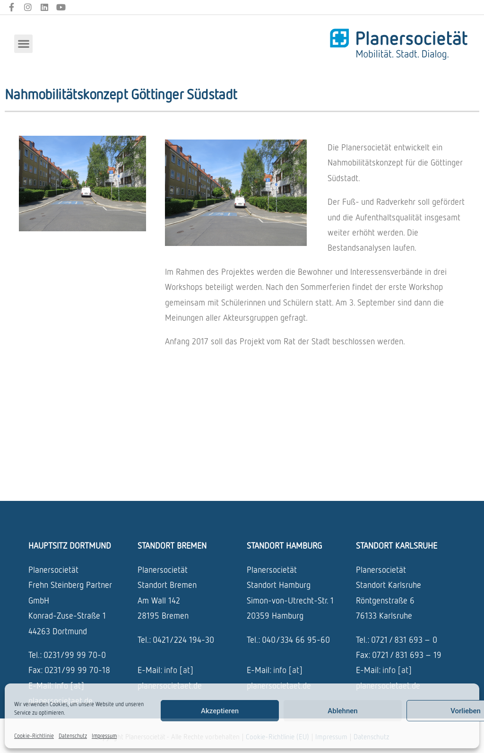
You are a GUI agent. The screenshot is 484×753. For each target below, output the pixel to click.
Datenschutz (73, 735)
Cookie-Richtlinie (34, 735)
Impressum (104, 735)
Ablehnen (342, 711)
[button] (23, 44)
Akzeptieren (220, 711)
